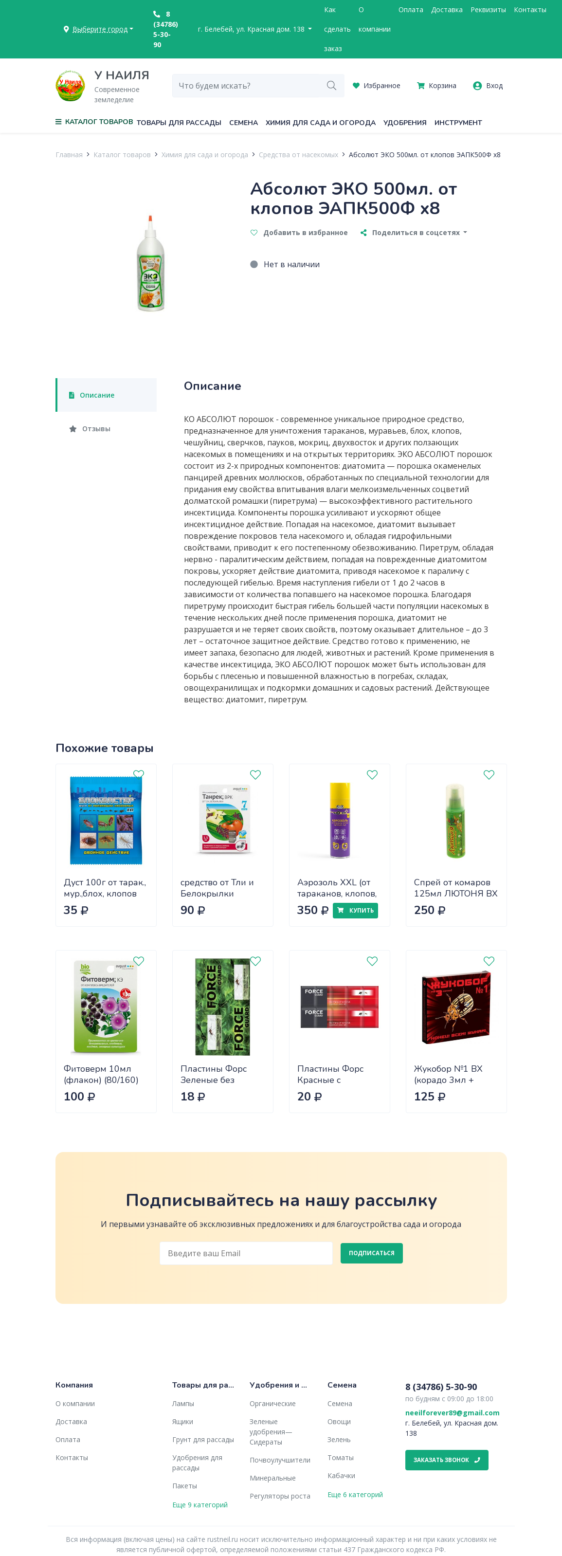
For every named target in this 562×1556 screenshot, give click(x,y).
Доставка (447, 9)
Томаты (340, 1457)
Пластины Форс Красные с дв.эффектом (330, 1080)
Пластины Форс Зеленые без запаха (214, 1080)
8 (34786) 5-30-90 (165, 29)
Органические (273, 1403)
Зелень (339, 1439)
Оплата (411, 9)
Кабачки (341, 1475)
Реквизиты (488, 9)
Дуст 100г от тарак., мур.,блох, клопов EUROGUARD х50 (105, 893)
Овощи (339, 1421)
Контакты (530, 9)
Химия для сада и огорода (321, 123)
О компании (375, 19)
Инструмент (458, 123)
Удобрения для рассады (197, 1462)
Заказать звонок (447, 1460)
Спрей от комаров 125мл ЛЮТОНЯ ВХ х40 (456, 893)
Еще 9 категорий (200, 1504)
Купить (355, 910)
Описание (92, 395)
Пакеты (184, 1485)
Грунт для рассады (203, 1439)
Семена (243, 123)
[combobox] (245, 85)
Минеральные (273, 1478)
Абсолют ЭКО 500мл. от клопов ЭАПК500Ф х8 (425, 154)
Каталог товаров (122, 154)
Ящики (182, 1421)
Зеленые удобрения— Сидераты (271, 1431)
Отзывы (90, 428)
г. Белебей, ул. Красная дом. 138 (252, 29)
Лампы (183, 1403)
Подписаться (372, 1253)
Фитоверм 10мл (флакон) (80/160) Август (101, 1080)
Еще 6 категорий (355, 1494)
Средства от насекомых (298, 154)
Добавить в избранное (299, 232)
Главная (69, 154)
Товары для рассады (179, 123)
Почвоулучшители (280, 1459)
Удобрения (405, 123)
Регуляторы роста (280, 1496)
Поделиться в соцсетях (411, 232)
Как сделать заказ (337, 29)
